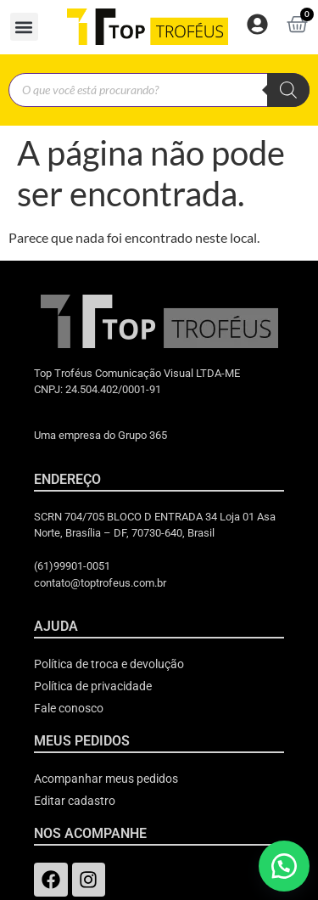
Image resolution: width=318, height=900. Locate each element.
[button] (24, 27)
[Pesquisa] (288, 90)
